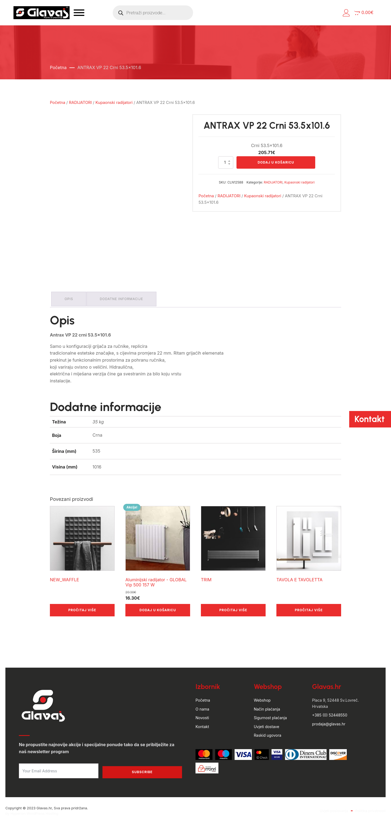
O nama (202, 706)
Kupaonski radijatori (114, 102)
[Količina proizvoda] (225, 162)
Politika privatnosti (370, 808)
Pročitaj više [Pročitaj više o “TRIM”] (233, 608)
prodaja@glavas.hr (328, 721)
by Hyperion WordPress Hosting (31, 811)
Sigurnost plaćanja (270, 715)
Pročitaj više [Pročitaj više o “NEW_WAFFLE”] (82, 608)
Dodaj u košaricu (276, 163)
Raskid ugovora (267, 733)
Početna (58, 67)
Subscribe (142, 769)
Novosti (202, 715)
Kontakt (202, 724)
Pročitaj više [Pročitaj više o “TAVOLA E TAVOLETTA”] (309, 608)
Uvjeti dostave (266, 724)
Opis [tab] (70, 298)
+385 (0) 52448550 (329, 712)
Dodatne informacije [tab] (125, 298)
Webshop (262, 697)
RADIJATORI (80, 102)
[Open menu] (103, 12)
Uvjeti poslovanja (334, 808)
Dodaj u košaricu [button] (157, 608)
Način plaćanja (267, 706)
